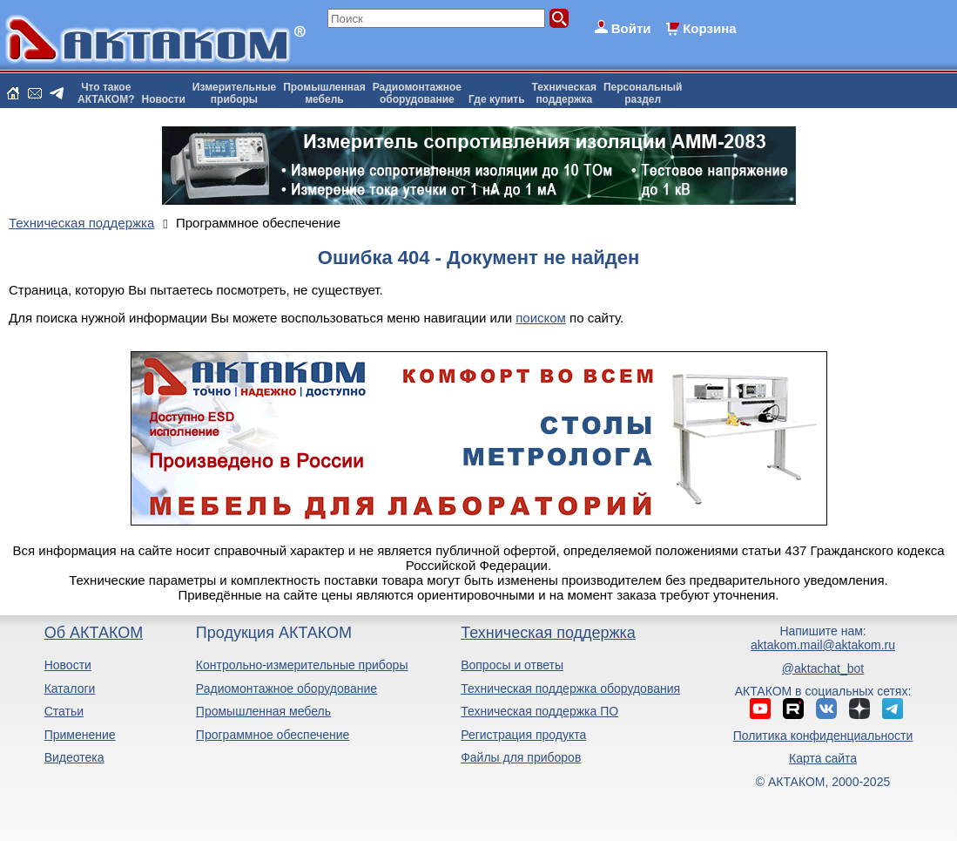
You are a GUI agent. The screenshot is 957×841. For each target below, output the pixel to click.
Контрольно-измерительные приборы (302, 665)
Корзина (709, 28)
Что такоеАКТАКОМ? (106, 93)
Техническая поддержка (548, 632)
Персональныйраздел (642, 93)
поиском (541, 317)
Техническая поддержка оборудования (570, 688)
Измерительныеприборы (234, 93)
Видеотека (74, 757)
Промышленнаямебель (324, 93)
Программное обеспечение (273, 735)
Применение (80, 735)
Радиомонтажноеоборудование (417, 93)
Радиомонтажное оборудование (286, 688)
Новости (163, 99)
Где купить (496, 99)
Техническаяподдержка (564, 93)
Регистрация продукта (523, 735)
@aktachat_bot (823, 668)
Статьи (64, 711)
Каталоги (70, 688)
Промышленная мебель (263, 711)
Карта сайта (823, 758)
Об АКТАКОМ (93, 632)
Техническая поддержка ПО (539, 711)
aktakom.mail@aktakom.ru (823, 645)
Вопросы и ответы (512, 665)
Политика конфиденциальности (823, 736)
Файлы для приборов (521, 757)
